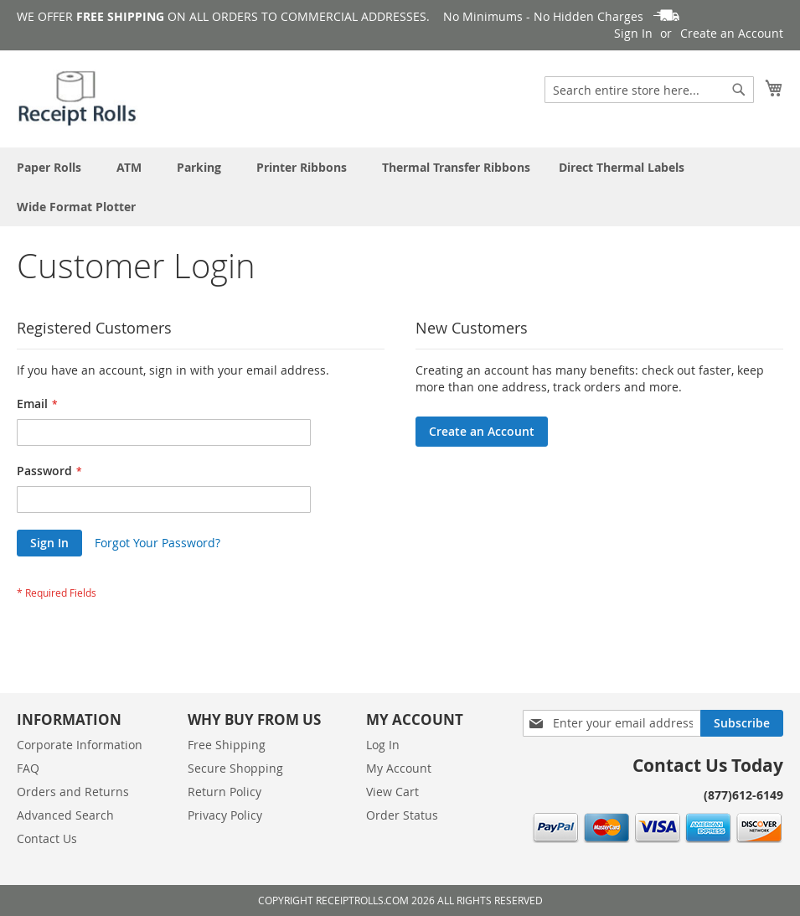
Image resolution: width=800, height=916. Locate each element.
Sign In (633, 33)
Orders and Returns (73, 792)
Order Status (402, 815)
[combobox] (649, 89)
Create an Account (731, 33)
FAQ (28, 768)
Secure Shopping (235, 768)
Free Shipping (227, 745)
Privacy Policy (225, 815)
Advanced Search (65, 815)
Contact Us (47, 838)
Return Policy (224, 792)
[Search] (739, 89)
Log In (383, 745)
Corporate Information (79, 745)
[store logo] (79, 98)
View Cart (392, 792)
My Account (398, 768)
